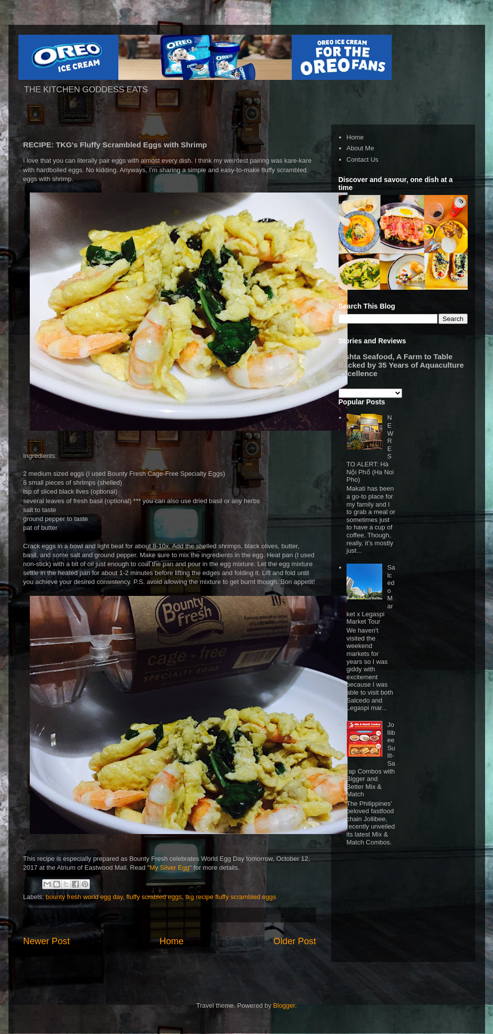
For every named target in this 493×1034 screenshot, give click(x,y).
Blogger (284, 1005)
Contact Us (362, 159)
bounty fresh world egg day (84, 897)
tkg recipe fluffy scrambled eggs (230, 897)
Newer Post (46, 941)
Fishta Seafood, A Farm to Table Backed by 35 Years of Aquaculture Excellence (401, 365)
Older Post (295, 941)
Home (171, 941)
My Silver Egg (169, 867)
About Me (360, 148)
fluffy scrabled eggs (154, 897)
